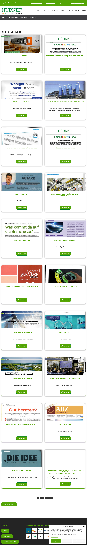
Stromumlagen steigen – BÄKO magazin (22, 148)
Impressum (7, 536)
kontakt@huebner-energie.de (77, 3)
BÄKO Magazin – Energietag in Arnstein (65, 378)
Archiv (25, 17)
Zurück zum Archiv (9, 504)
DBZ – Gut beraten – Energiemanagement (21, 424)
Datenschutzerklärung (10, 541)
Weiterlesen (22, 69)
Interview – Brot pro (21, 240)
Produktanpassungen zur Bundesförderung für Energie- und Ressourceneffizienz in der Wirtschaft (67, 472)
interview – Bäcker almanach (65, 240)
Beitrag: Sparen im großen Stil (65, 286)
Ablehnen (67, 541)
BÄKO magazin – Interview (21, 470)
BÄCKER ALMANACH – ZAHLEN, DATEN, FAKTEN (22, 286)
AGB (5, 530)
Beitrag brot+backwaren (21, 332)
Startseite (14, 17)
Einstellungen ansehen (78, 541)
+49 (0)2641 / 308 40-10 (36, 3)
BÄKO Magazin (21, 56)
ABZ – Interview (65, 424)
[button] (84, 526)
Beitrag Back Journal (22, 102)
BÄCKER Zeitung (65, 332)
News (20, 17)
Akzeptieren (56, 541)
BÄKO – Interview (22, 194)
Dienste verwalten (54, 537)
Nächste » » (49, 498)
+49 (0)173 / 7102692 (50, 3)
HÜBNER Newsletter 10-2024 (65, 148)
